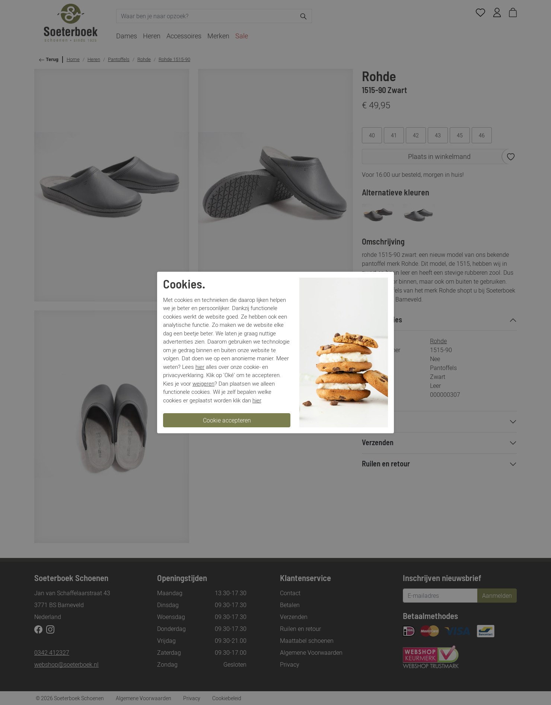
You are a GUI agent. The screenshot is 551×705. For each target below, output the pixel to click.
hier (199, 366)
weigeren (203, 383)
